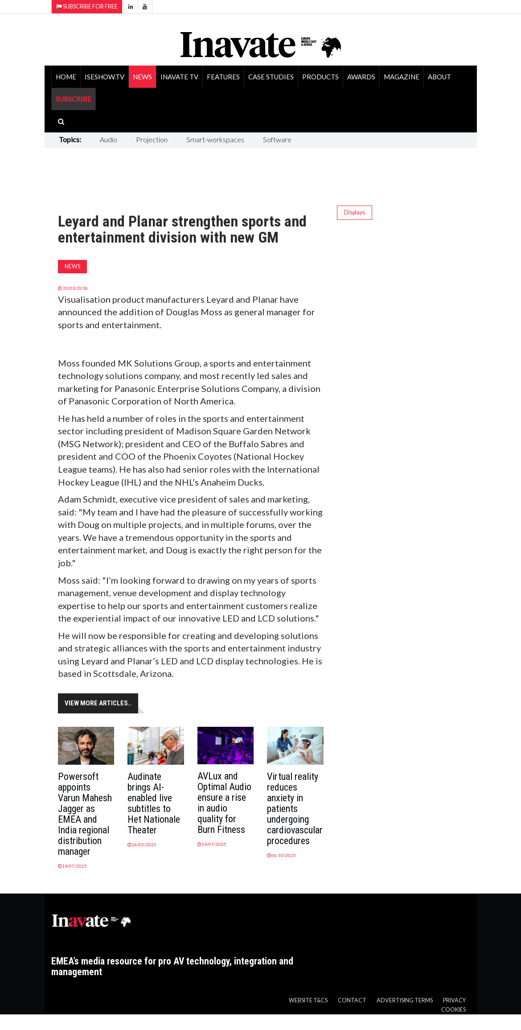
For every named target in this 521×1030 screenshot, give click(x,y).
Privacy (454, 1000)
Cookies (453, 1009)
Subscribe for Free (87, 6)
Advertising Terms (405, 1000)
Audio (108, 139)
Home (66, 77)
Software (277, 139)
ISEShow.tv (104, 77)
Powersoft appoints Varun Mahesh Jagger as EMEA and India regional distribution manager (85, 814)
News (142, 77)
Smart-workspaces (215, 139)
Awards (361, 77)
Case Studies (271, 77)
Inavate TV (179, 77)
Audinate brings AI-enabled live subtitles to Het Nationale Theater (153, 803)
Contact (352, 1000)
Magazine (401, 77)
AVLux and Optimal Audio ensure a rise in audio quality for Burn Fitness (224, 802)
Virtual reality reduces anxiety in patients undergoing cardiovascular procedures (295, 808)
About (439, 77)
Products (320, 77)
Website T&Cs (308, 1000)
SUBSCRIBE (73, 99)
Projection (152, 139)
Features (223, 77)
